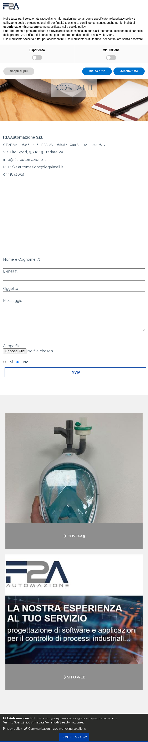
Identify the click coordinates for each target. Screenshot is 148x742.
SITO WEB (76, 677)
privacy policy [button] (124, 18)
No (26, 362)
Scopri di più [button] (19, 71)
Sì (11, 362)
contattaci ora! (74, 737)
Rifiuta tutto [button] (97, 71)
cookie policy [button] (77, 26)
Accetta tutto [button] (129, 71)
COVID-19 (76, 536)
